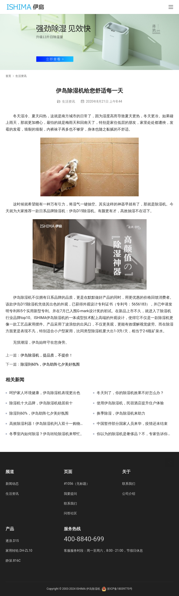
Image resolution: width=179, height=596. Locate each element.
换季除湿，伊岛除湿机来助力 (121, 413)
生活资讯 (68, 101)
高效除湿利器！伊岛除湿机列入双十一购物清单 (47, 424)
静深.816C (13, 560)
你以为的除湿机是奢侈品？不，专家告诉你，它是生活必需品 (135, 434)
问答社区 (70, 513)
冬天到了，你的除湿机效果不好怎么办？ (130, 393)
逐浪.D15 (12, 541)
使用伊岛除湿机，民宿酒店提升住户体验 (130, 403)
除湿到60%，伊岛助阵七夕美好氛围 (50, 364)
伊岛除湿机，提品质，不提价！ (47, 355)
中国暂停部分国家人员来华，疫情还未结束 (132, 424)
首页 (8, 76)
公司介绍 (128, 494)
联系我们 (70, 503)
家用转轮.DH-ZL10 (19, 550)
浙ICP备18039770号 (119, 588)
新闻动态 (12, 483)
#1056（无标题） (77, 483)
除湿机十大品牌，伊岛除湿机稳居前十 (41, 403)
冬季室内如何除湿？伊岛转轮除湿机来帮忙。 (46, 434)
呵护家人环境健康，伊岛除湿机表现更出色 (44, 393)
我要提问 (70, 494)
